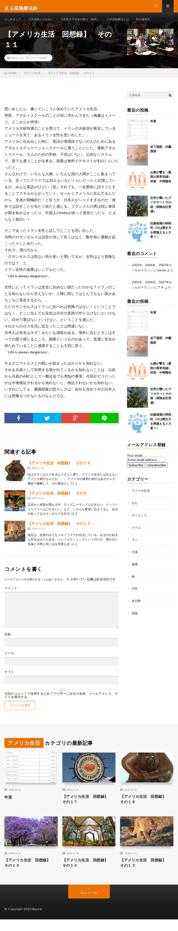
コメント (10, 596)
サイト (9, 680)
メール (9, 661)
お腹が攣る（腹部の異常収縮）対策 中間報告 (160, 185)
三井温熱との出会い (45, 23)
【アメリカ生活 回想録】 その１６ (59, 471)
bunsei (164, 278)
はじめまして (14, 23)
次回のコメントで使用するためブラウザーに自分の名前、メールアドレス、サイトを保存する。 (61, 704)
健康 (135, 575)
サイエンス (140, 527)
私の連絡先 (161, 23)
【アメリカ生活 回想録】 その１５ (31, 873)
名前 (7, 642)
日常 (135, 599)
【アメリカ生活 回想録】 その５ (57, 501)
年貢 (153, 129)
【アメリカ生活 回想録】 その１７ (89, 808)
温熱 (135, 624)
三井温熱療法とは (133, 23)
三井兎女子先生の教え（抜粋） (90, 23)
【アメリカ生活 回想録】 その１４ (89, 873)
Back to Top (89, 904)
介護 (135, 563)
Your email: (135, 468)
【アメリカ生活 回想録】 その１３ (59, 532)
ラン (135, 551)
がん (135, 515)
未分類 (136, 612)
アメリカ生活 (39, 66)
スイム (136, 539)
